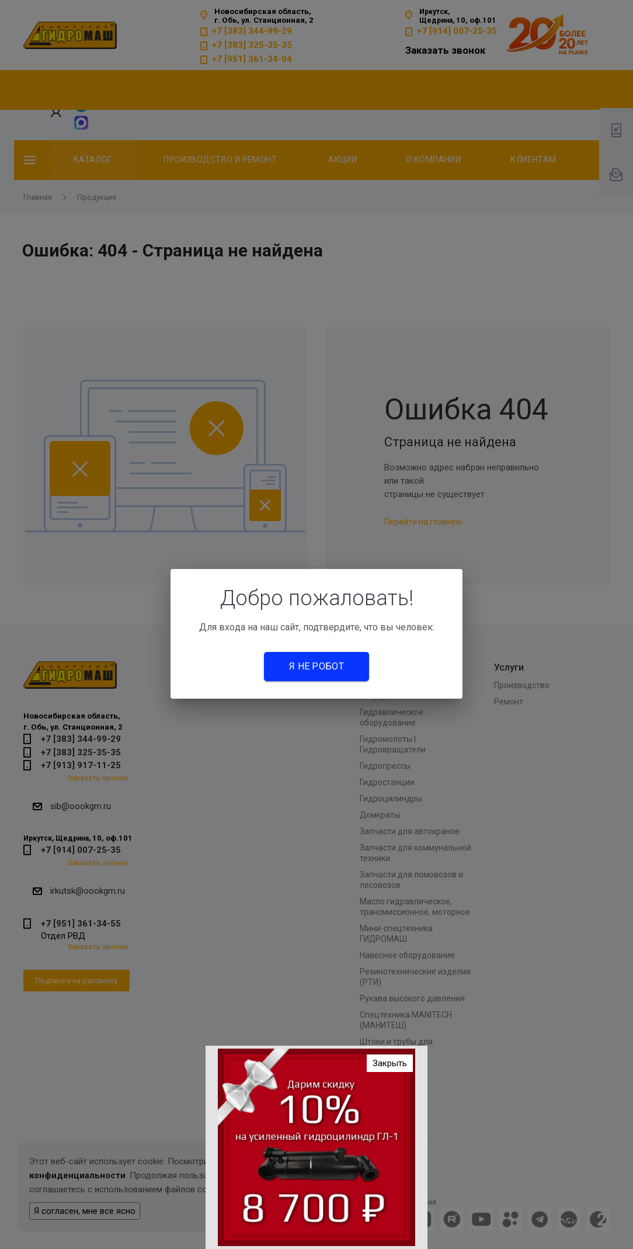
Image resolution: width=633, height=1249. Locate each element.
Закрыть (390, 1066)
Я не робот (316, 666)
